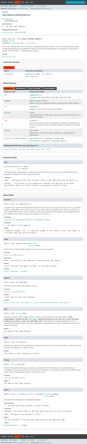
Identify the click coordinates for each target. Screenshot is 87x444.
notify (22, 149)
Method (25, 8)
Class (39, 138)
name (31, 112)
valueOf (33, 138)
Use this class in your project (75, 2)
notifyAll (30, 149)
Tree (22, 2)
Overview (4, 2)
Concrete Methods (49, 88)
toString (33, 130)
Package (11, 2)
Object (12, 41)
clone (6, 149)
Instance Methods (34, 88)
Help (31, 2)
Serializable (7, 32)
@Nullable (33, 243)
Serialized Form (8, 57)
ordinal (33, 120)
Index (27, 2)
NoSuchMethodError (11, 425)
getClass (13, 149)
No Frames (30, 6)
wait (38, 149)
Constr (19, 8)
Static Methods (21, 88)
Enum (27, 74)
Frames (23, 6)
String (32, 74)
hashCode (33, 107)
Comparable (19, 32)
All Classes (41, 6)
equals (32, 101)
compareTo (34, 95)
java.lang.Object (7, 19)
